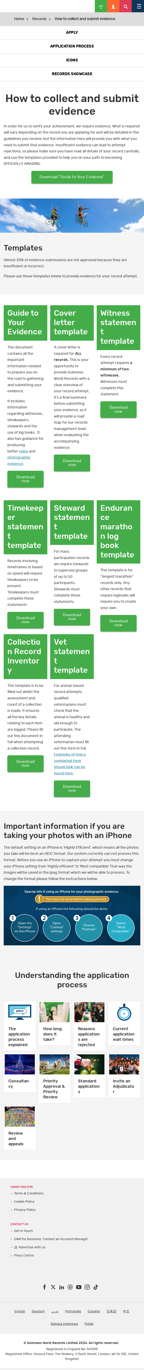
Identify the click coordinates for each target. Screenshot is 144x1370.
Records (39, 19)
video (23, 452)
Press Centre (24, 1257)
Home (19, 19)
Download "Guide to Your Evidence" (72, 177)
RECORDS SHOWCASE (72, 74)
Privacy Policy (25, 1211)
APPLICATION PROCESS (72, 46)
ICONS (72, 60)
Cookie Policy (24, 1203)
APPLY (72, 33)
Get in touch (23, 1233)
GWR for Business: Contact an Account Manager (51, 1241)
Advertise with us (32, 1249)
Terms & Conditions (29, 1195)
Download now (25, 480)
